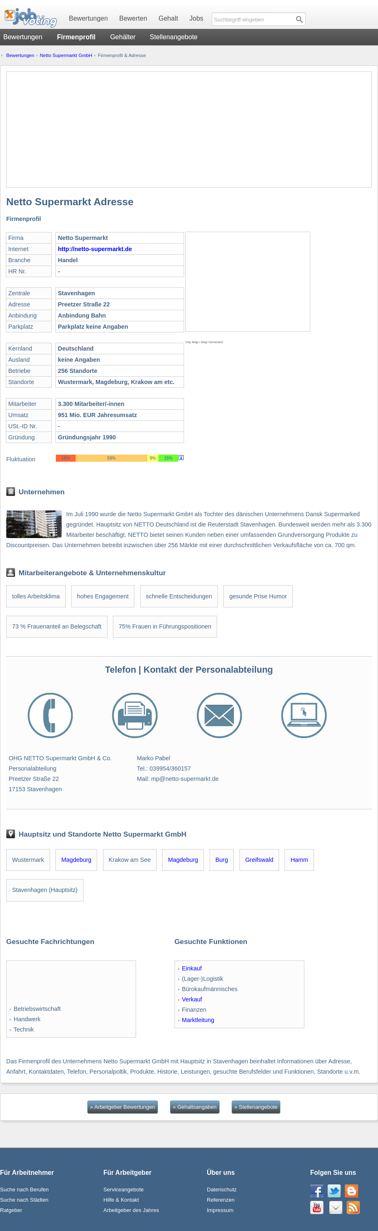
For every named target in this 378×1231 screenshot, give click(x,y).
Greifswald (259, 859)
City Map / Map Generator (204, 342)
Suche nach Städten (24, 1200)
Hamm (299, 859)
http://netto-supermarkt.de (95, 249)
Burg (221, 859)
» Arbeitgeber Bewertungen (122, 1107)
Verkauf (192, 999)
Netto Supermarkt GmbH (66, 55)
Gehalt (168, 18)
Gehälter (122, 36)
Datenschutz (222, 1189)
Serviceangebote (123, 1189)
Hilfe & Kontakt (121, 1200)
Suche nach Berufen (24, 1189)
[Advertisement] (189, 129)
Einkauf (192, 968)
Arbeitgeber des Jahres (131, 1210)
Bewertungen (88, 18)
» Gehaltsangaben (195, 1107)
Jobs (196, 18)
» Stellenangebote (256, 1107)
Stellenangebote (174, 36)
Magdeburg (76, 859)
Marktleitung (198, 1020)
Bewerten (133, 18)
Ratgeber (11, 1210)
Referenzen (220, 1200)
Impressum (220, 1210)
